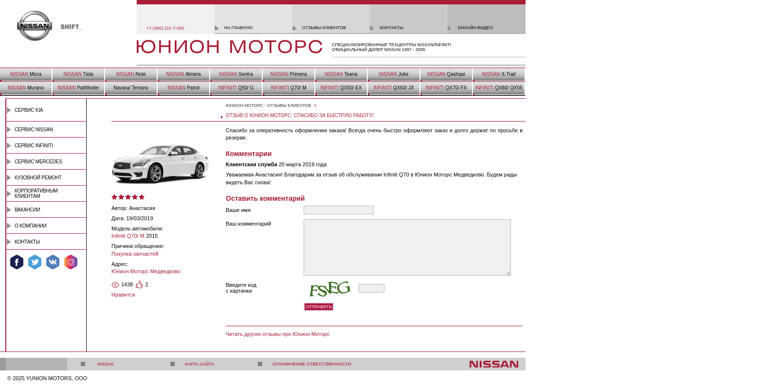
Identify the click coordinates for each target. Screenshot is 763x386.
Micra (25, 74)
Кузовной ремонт (38, 177)
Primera (288, 74)
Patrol (183, 87)
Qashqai (446, 74)
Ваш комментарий (248, 224)
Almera (183, 74)
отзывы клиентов (324, 27)
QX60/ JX (393, 87)
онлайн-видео (475, 27)
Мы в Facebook (16, 262)
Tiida (78, 74)
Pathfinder (78, 87)
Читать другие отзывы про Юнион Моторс (278, 334)
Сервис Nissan (34, 129)
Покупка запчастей (134, 254)
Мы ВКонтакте (52, 262)
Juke (393, 74)
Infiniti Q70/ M (128, 236)
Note (130, 74)
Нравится (123, 295)
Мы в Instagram (70, 262)
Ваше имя (238, 210)
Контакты (27, 242)
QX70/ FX (446, 87)
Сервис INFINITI (34, 145)
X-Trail (498, 74)
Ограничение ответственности (311, 364)
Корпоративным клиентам (36, 193)
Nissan (105, 364)
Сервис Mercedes (38, 161)
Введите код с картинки (241, 288)
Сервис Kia (29, 110)
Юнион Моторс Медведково (146, 271)
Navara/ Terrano (130, 87)
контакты (391, 27)
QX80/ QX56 (498, 87)
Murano (26, 87)
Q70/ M (288, 87)
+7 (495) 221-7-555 (165, 28)
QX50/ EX (341, 87)
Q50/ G (236, 87)
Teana (341, 74)
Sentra (236, 74)
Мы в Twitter (34, 262)
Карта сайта (200, 364)
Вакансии (27, 209)
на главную (238, 27)
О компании (31, 225)
